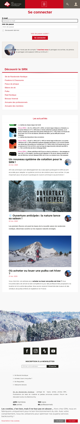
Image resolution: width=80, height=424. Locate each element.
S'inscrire (52, 366)
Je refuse (59, 421)
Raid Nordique (10, 95)
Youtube (53, 351)
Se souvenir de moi (12, 30)
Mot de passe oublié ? (40, 33)
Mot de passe (8, 24)
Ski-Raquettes (19, 381)
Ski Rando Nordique (21, 375)
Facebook (27, 351)
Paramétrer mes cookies (10, 421)
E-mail (5, 18)
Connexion (76, 4)
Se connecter (40, 38)
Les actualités (40, 119)
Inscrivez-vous (42, 49)
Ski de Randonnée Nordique (16, 77)
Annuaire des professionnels (16, 102)
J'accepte (72, 421)
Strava (44, 351)
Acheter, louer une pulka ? (23, 378)
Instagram (35, 351)
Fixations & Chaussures (14, 80)
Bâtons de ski (10, 88)
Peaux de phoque (12, 84)
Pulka (7, 91)
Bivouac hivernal (11, 99)
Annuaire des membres (14, 106)
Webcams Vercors (20, 385)
